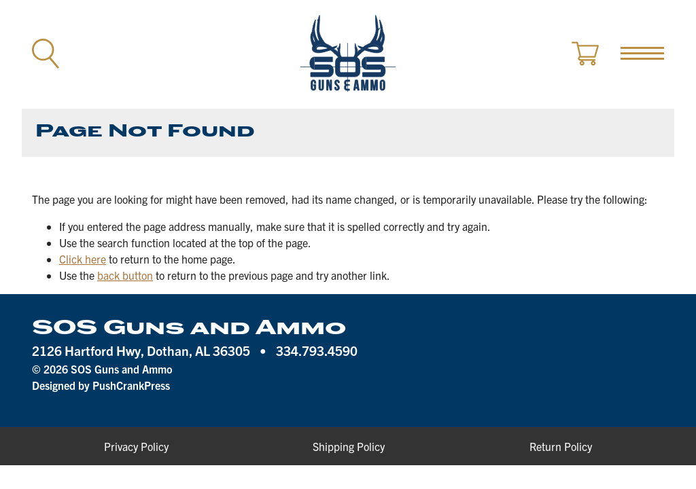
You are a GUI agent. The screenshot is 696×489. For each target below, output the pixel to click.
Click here (82, 259)
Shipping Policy (349, 446)
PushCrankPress (131, 385)
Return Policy (560, 446)
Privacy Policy (136, 446)
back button (125, 275)
